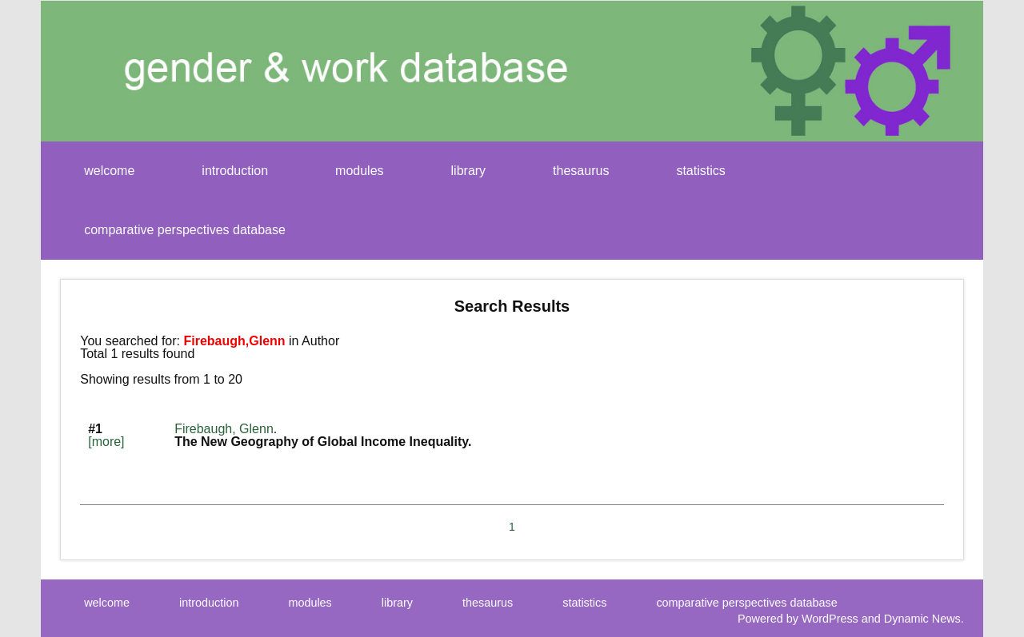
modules (359, 170)
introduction (235, 170)
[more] (106, 441)
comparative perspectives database (185, 230)
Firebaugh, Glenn (224, 429)
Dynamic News (922, 618)
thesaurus (581, 170)
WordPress (830, 618)
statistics (700, 170)
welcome (109, 170)
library (468, 170)
